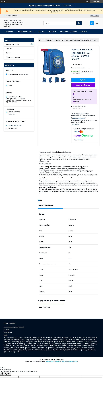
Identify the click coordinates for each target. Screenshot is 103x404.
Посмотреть (67, 5)
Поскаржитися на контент (53, 361)
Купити (83, 80)
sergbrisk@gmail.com (14, 125)
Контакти (52, 31)
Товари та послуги (12, 44)
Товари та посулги (24, 31)
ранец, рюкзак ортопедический (14, 327)
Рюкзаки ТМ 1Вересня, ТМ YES (56, 40)
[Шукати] (79, 23)
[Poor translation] (7, 374)
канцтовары (8, 332)
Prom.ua (61, 359)
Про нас (41, 31)
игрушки (6, 329)
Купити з (83, 85)
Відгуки (84, 31)
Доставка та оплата (68, 31)
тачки (5, 335)
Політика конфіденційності (70, 361)
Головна (9, 31)
